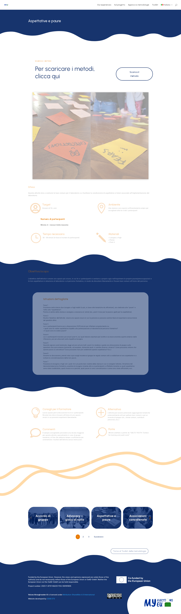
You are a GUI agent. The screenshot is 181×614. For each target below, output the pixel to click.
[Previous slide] (31, 518)
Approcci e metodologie (138, 5)
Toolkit (155, 5)
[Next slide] (150, 518)
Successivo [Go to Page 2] (98, 537)
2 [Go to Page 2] (83, 537)
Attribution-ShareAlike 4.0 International (79, 595)
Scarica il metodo (134, 74)
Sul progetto (119, 5)
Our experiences (104, 5)
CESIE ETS (51, 599)
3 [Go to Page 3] (88, 537)
